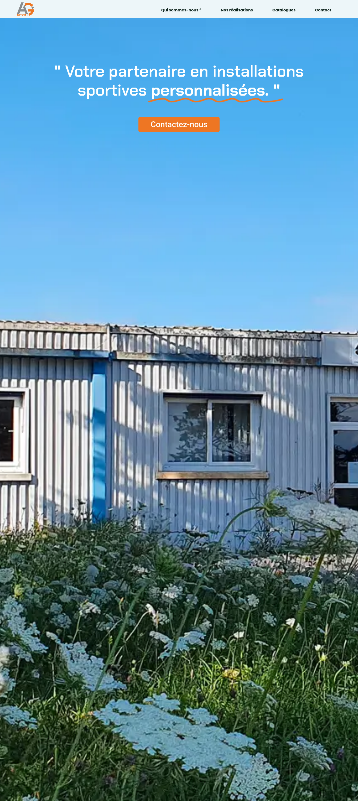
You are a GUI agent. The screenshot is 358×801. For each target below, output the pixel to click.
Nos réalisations (237, 10)
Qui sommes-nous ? (181, 10)
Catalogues (284, 10)
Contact (323, 10)
